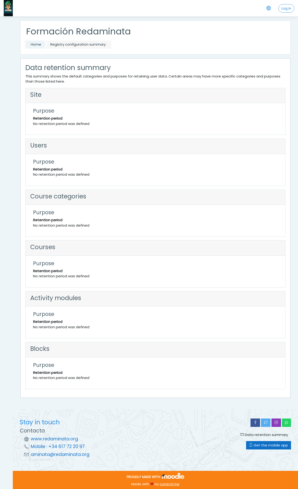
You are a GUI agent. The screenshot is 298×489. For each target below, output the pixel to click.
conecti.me (169, 484)
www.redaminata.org (54, 439)
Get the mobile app (268, 445)
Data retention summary (264, 434)
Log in (286, 8)
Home (36, 44)
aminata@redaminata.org (60, 454)
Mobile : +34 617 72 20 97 (58, 446)
